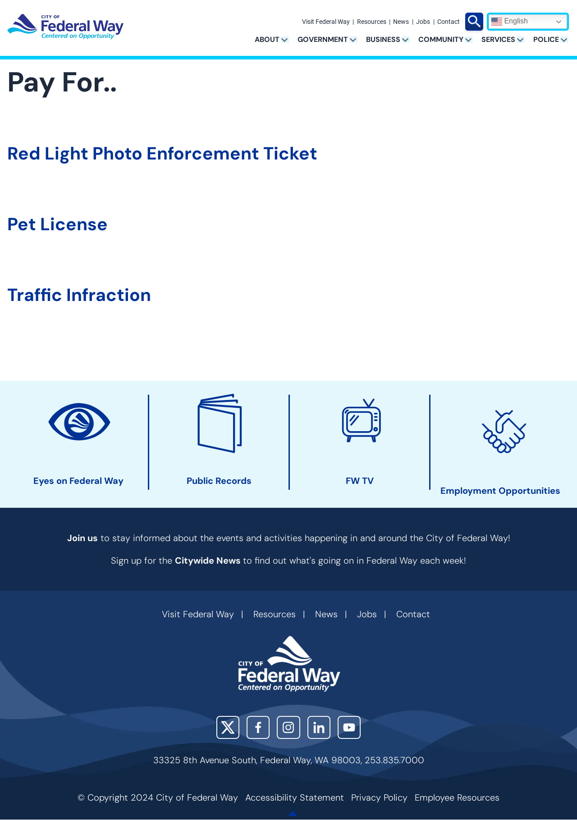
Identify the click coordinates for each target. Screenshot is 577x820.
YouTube (349, 727)
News (401, 22)
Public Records (219, 481)
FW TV (360, 481)
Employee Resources (457, 797)
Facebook (258, 727)
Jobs (423, 22)
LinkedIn (319, 727)
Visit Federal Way (326, 22)
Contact (448, 22)
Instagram (288, 727)
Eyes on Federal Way (78, 481)
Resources (371, 22)
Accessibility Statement (294, 797)
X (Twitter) (228, 727)
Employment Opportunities (500, 491)
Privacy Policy (379, 797)
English (509, 21)
